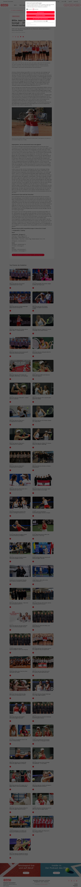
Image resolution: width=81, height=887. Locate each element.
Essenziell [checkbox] (30, 9)
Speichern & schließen (40, 15)
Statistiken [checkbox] (36, 9)
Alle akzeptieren (40, 12)
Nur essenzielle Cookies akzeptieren (40, 18)
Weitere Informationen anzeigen (40, 21)
